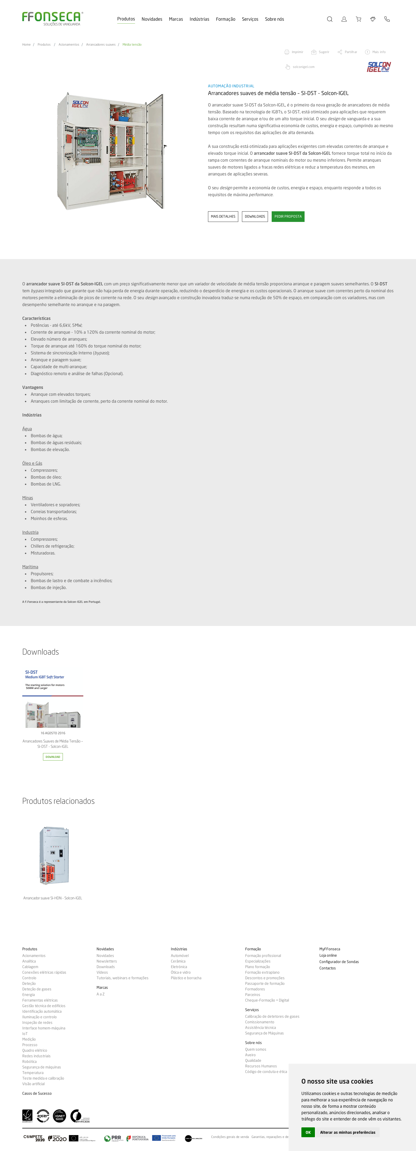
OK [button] (308, 1132)
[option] (111, 151)
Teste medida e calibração (43, 1078)
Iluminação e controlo (39, 1017)
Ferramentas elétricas (40, 1000)
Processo (29, 1045)
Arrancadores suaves (101, 44)
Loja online (328, 955)
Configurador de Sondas (339, 962)
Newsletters (107, 961)
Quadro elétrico (34, 1050)
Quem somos (255, 1049)
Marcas (176, 19)
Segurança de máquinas (41, 1067)
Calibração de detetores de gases (272, 1016)
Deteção (29, 983)
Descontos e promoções (265, 978)
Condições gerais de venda (230, 1137)
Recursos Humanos (261, 1066)
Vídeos (102, 972)
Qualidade (253, 1060)
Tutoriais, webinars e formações (123, 978)
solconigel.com (304, 67)
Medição (29, 1039)
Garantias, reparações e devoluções (276, 1137)
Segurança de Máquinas (264, 1033)
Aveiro (250, 1055)
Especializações (258, 961)
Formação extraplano (262, 972)
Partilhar (351, 52)
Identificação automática (42, 1011)
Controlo (29, 978)
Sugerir (324, 52)
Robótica (29, 1061)
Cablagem (30, 967)
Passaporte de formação (265, 983)
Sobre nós (274, 19)
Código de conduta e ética (266, 1072)
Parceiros (252, 995)
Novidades (152, 19)
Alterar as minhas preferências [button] (347, 1132)
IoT (25, 1034)
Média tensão (132, 44)
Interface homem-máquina (43, 1028)
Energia (28, 995)
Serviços (250, 19)
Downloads (106, 967)
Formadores (255, 989)
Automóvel (180, 956)
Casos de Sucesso (37, 1094)
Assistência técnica (260, 1027)
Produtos (126, 19)
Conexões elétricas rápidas (44, 972)
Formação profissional (263, 956)
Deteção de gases (36, 989)
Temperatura (33, 1073)
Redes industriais (36, 1056)
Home (26, 44)
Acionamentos (69, 44)
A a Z (101, 994)
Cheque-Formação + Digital (267, 1000)
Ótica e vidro (181, 972)
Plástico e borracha (186, 978)
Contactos (327, 968)
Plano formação (257, 967)
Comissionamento (259, 1022)
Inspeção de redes (37, 1022)
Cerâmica (178, 961)
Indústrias (199, 19)
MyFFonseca (329, 949)
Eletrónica (179, 967)
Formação (225, 19)
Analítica (29, 961)
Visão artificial (33, 1084)
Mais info (379, 52)
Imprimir (298, 52)
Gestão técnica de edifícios (44, 1006)
